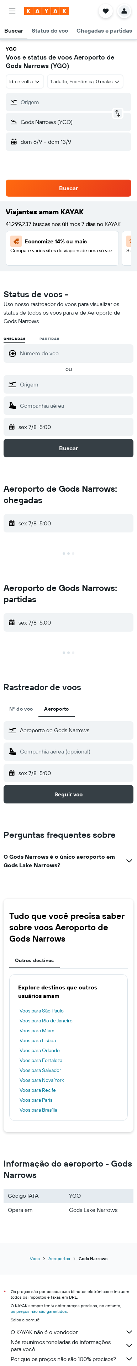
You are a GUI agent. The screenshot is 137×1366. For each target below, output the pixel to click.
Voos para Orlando (40, 1050)
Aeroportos (59, 1258)
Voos (35, 1258)
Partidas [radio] (49, 339)
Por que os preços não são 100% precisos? (72, 1359)
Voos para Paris (36, 1100)
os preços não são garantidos (39, 1311)
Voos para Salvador (40, 1070)
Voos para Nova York (42, 1080)
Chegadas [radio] (14, 339)
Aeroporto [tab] (56, 709)
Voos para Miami (38, 1030)
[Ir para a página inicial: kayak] (46, 11)
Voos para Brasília (38, 1110)
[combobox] (25, 81)
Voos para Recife (38, 1090)
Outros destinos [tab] (34, 960)
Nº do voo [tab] (21, 709)
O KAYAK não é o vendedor (72, 1332)
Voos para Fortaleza (41, 1060)
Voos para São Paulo (42, 1010)
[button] (12, 11)
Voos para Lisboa (38, 1040)
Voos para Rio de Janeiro (46, 1020)
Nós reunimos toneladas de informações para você (72, 1345)
